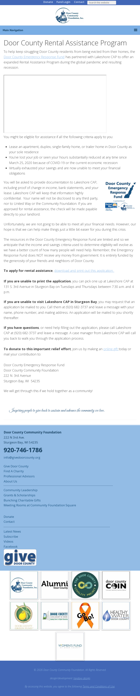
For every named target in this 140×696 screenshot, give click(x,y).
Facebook (11, 546)
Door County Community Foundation (70, 15)
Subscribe (11, 536)
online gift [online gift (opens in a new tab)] (111, 349)
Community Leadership (21, 490)
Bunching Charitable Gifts (22, 500)
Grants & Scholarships (19, 495)
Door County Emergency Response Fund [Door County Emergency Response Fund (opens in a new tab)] (34, 57)
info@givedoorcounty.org (22, 457)
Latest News (12, 531)
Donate (48, 2)
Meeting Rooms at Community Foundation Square (40, 505)
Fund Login (63, 2)
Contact (79, 2)
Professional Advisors (19, 476)
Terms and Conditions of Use (99, 686)
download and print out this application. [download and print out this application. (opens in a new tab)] (84, 270)
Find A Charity (14, 471)
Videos (8, 541)
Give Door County (16, 466)
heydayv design (81, 678)
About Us (10, 481)
